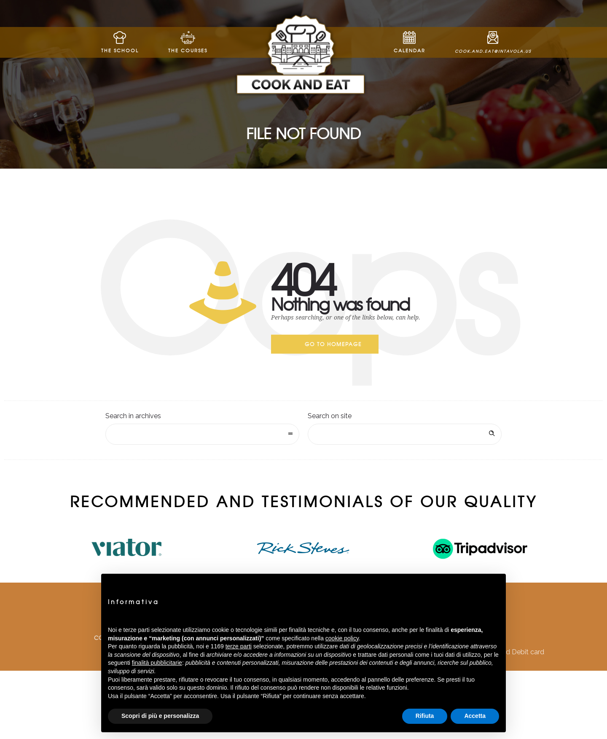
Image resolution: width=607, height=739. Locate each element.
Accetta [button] (475, 715)
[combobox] (202, 434)
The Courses (187, 42)
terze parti (239, 646)
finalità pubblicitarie (157, 662)
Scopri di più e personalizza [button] (160, 715)
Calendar (409, 42)
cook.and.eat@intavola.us (493, 42)
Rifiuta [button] (425, 715)
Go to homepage (333, 344)
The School (120, 42)
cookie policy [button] (342, 638)
